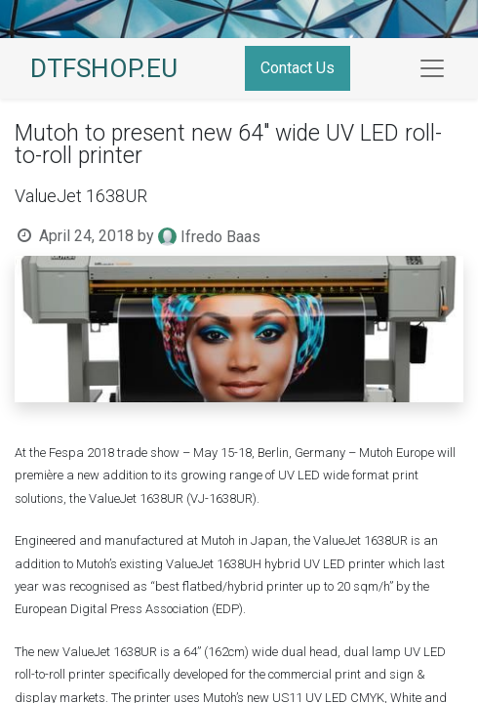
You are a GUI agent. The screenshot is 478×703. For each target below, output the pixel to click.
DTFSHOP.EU (104, 68)
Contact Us (297, 68)
